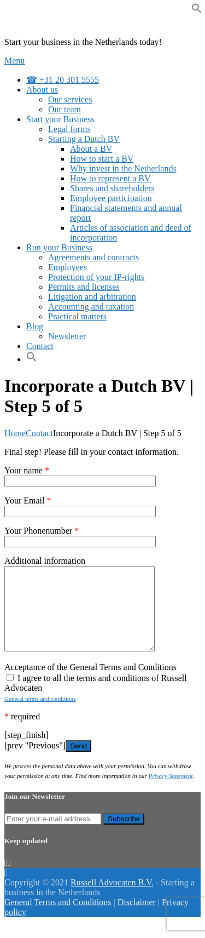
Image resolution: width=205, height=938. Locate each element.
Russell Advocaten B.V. (112, 898)
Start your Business (60, 119)
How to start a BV (101, 158)
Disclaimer (137, 918)
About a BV (91, 148)
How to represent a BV (110, 178)
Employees (67, 267)
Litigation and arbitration (92, 296)
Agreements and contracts (93, 257)
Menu (14, 60)
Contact (40, 346)
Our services (70, 99)
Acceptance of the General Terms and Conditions (90, 683)
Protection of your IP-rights (96, 277)
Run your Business (59, 247)
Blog (34, 326)
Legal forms (69, 129)
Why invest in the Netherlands (123, 168)
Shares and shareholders (112, 188)
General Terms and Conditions (57, 918)
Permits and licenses (84, 286)
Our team (64, 109)
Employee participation (111, 198)
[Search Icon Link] (31, 359)
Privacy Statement (170, 792)
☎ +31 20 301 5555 (62, 79)
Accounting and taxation (91, 306)
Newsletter (67, 336)
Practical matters (77, 316)
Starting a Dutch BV (84, 139)
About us (42, 89)
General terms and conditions (40, 715)
